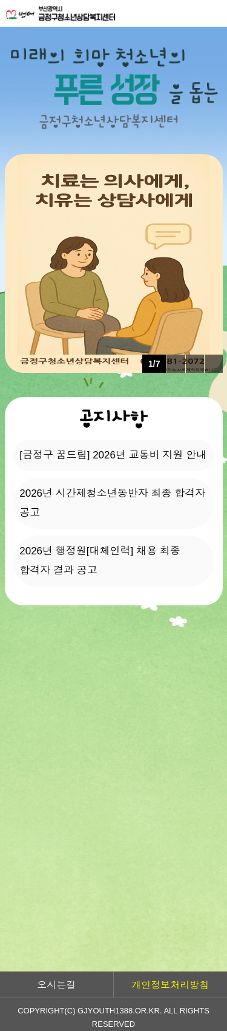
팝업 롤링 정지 (195, 364)
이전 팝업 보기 (176, 364)
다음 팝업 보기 (214, 364)
